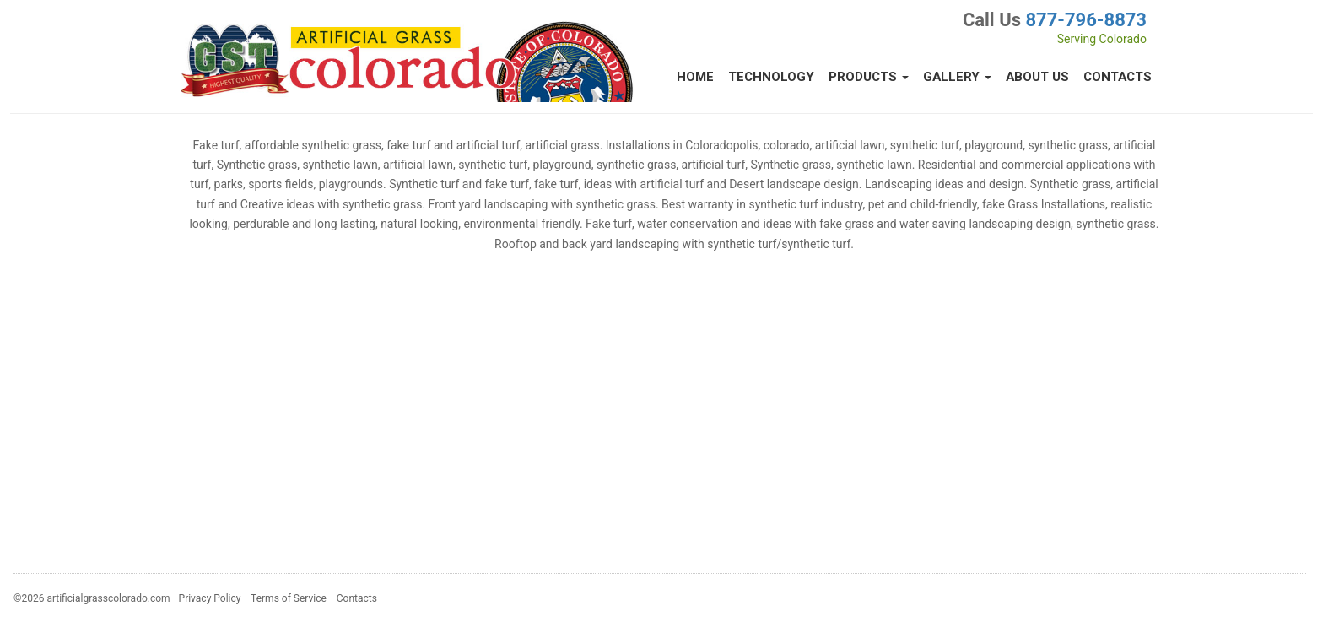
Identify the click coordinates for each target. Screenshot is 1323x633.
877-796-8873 (1086, 19)
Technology (771, 77)
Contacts (1117, 77)
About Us (1037, 77)
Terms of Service (289, 598)
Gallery (957, 77)
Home (695, 77)
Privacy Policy (210, 598)
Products (869, 77)
